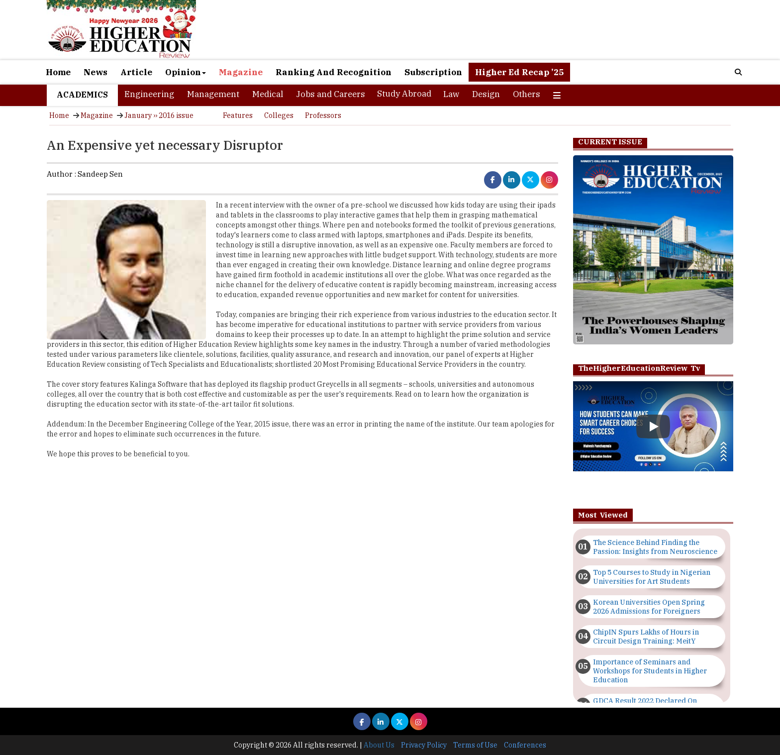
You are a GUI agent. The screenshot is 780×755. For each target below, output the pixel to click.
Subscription (433, 72)
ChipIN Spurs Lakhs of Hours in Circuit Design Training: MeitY (646, 637)
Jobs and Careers (330, 94)
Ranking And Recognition (333, 72)
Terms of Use (475, 745)
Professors (323, 115)
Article (136, 72)
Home (58, 72)
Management (213, 94)
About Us (379, 745)
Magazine (241, 72)
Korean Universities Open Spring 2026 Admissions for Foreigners (649, 607)
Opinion (185, 72)
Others (526, 94)
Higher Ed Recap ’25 (519, 72)
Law (451, 94)
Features (238, 115)
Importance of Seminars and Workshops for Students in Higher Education (650, 670)
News (95, 72)
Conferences (525, 745)
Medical (267, 94)
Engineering (149, 94)
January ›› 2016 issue (159, 115)
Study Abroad (404, 93)
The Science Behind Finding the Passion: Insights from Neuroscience (655, 547)
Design (486, 94)
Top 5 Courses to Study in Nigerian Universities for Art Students (651, 577)
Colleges (278, 115)
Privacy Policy (424, 745)
